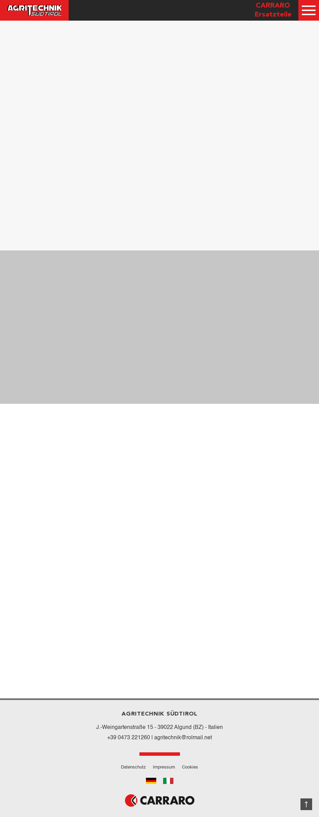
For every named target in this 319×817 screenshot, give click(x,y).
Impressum (164, 767)
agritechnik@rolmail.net (183, 738)
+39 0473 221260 (128, 738)
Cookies (190, 767)
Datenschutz (133, 767)
